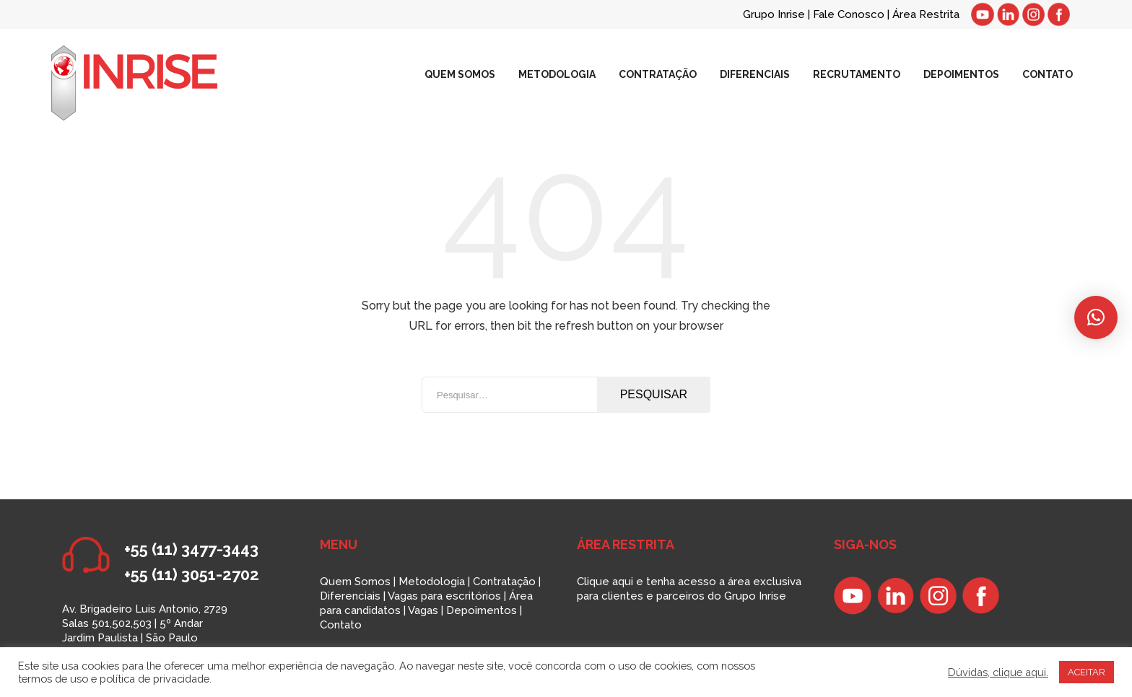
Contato (341, 624)
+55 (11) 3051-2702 (191, 574)
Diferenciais (350, 595)
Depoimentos (481, 610)
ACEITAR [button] (1086, 672)
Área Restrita (925, 14)
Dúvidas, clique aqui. (998, 672)
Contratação (504, 581)
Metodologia (432, 581)
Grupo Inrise (774, 14)
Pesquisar (653, 394)
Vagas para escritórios (444, 595)
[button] (1096, 317)
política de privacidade (154, 678)
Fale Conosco (850, 14)
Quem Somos (355, 581)
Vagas (423, 610)
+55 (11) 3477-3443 (191, 549)
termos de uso (53, 678)
